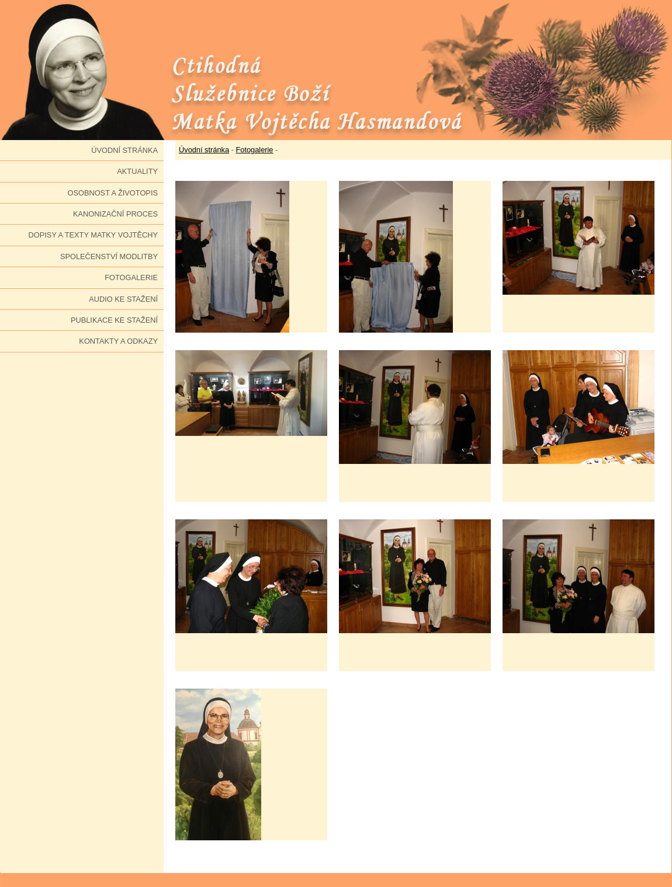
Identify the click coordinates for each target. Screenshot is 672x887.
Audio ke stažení (123, 299)
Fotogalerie (131, 277)
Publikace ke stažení (114, 320)
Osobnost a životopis (112, 192)
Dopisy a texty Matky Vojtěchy (93, 235)
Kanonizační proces (115, 213)
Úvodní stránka (124, 150)
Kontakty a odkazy (118, 341)
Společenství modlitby (109, 256)
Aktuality (137, 171)
